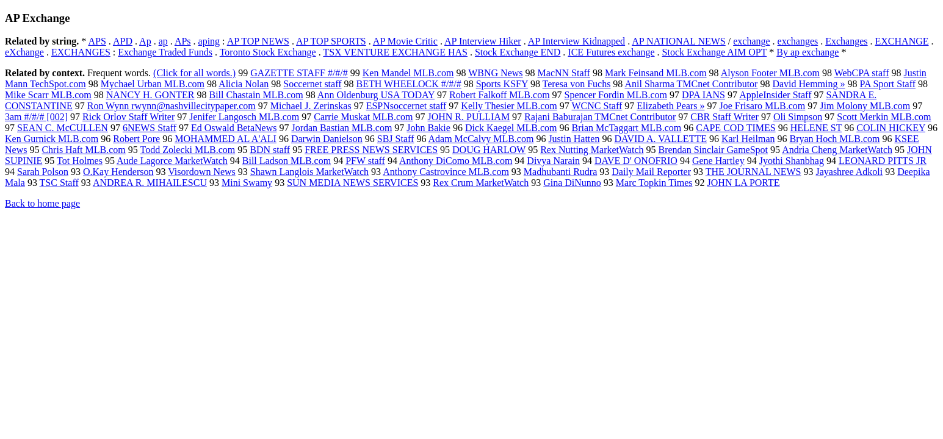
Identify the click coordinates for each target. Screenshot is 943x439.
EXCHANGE (902, 41)
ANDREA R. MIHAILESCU (150, 182)
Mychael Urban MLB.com (152, 84)
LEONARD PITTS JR (883, 160)
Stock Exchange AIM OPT (714, 52)
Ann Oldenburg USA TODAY (376, 95)
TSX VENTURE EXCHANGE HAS (395, 52)
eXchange (24, 52)
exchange (751, 41)
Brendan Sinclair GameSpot (713, 150)
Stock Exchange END (517, 52)
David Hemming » (808, 84)
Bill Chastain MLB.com (256, 95)
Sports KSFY (502, 84)
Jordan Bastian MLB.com (341, 128)
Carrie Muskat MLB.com (363, 117)
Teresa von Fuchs (577, 84)
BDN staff (270, 150)
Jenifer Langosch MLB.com (244, 117)
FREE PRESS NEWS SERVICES (371, 150)
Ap (145, 41)
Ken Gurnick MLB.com (51, 139)
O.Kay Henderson (118, 171)
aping (209, 41)
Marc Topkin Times (654, 182)
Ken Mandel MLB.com (408, 73)
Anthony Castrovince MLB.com (446, 171)
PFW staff (365, 160)
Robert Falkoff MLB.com (499, 95)
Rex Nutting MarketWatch (591, 150)
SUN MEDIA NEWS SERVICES (352, 182)
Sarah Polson (42, 171)
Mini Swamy (247, 182)
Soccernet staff (312, 84)
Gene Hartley (718, 160)
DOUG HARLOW (489, 150)
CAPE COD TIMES (735, 128)
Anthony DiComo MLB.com (455, 160)
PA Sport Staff (888, 84)
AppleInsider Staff (775, 95)
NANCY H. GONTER (150, 95)
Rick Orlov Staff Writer (128, 117)
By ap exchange (807, 52)
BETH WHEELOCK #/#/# (408, 84)
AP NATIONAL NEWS (678, 41)
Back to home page (42, 203)
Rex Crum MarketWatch (481, 182)
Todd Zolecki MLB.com (187, 150)
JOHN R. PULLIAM (468, 117)
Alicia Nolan (244, 84)
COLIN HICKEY (890, 128)
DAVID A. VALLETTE (660, 139)
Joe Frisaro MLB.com (762, 106)
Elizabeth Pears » (670, 106)
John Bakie (428, 128)
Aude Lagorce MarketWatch (172, 160)
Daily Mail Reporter (651, 171)
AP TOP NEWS (258, 41)
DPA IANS (703, 95)
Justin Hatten (573, 139)
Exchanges (846, 41)
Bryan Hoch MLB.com (834, 139)
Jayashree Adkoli (849, 171)
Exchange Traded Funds (165, 52)
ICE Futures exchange (611, 52)
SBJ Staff (395, 139)
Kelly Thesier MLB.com (509, 106)
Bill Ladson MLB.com (286, 160)
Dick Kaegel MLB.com (511, 128)
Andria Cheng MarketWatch (837, 150)
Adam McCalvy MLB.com (481, 139)
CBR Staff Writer (724, 117)
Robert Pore (136, 139)
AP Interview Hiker (482, 41)
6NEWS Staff (149, 128)
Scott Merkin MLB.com (884, 117)
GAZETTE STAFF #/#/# (299, 73)
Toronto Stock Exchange (268, 52)
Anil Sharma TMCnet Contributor (690, 84)
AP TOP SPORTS (331, 41)
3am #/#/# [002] (36, 117)
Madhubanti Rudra (560, 171)
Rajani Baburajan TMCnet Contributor (600, 117)
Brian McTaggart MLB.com (627, 128)
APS (97, 41)
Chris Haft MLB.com (83, 150)
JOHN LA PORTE (743, 182)
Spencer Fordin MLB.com (616, 95)
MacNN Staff (564, 73)
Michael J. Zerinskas (311, 106)
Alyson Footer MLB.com (770, 73)
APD (122, 41)
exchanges (798, 41)
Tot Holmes (80, 160)
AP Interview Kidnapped (576, 41)
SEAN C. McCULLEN (62, 128)
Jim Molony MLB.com (865, 106)
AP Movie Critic (405, 41)
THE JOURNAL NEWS (753, 171)
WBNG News (495, 73)
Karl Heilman (748, 139)
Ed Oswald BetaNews (233, 128)
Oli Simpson (797, 117)
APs (183, 41)
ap (163, 41)
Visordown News (202, 171)
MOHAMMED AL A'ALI (225, 139)
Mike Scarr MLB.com (48, 95)
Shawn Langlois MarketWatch (309, 171)
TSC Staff (59, 182)
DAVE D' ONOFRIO (635, 160)
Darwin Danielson (327, 139)
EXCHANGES (80, 52)
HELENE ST (816, 128)
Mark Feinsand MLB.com (656, 73)
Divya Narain (553, 160)
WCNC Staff (597, 106)
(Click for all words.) (194, 73)
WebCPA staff (861, 73)
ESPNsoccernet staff (406, 106)
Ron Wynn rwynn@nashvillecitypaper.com (171, 106)
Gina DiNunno (572, 182)
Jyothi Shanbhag (791, 160)
